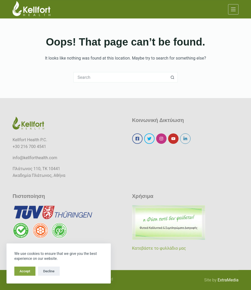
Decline (48, 271)
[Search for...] (120, 77)
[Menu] (233, 9)
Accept (25, 271)
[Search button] (172, 77)
